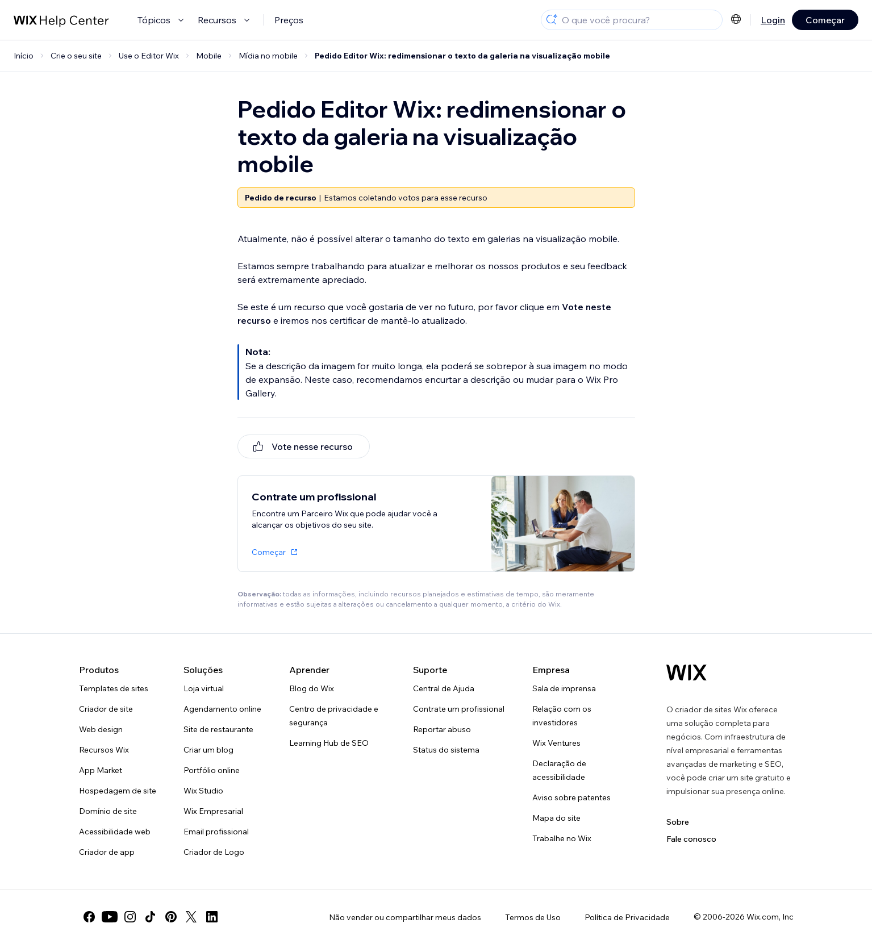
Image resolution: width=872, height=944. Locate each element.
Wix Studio (203, 791)
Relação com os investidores (561, 716)
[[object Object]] (303, 446)
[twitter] (191, 917)
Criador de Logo (213, 852)
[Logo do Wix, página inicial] (686, 672)
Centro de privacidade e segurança (333, 716)
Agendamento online (222, 709)
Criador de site (106, 709)
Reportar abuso (442, 729)
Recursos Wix (104, 750)
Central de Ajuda (443, 688)
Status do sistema (446, 750)
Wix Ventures (556, 743)
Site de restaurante (218, 729)
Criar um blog (208, 750)
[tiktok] (150, 917)
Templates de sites (113, 688)
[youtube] (109, 917)
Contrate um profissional (458, 709)
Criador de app (107, 852)
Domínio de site (108, 811)
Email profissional (216, 831)
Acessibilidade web (115, 831)
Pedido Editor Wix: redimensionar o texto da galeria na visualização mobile (462, 56)
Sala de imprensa (564, 688)
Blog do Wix (311, 688)
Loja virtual (203, 688)
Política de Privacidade (627, 917)
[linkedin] (212, 917)
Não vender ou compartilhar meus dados (405, 917)
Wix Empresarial (213, 811)
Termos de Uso (533, 917)
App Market (100, 770)
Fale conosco (691, 839)
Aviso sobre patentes (571, 797)
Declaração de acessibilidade (559, 770)
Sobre (677, 822)
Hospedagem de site (117, 791)
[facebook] (89, 917)
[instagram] (130, 917)
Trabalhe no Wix (561, 838)
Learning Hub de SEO (329, 743)
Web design (101, 729)
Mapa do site (556, 818)
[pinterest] (171, 917)
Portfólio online (211, 770)
